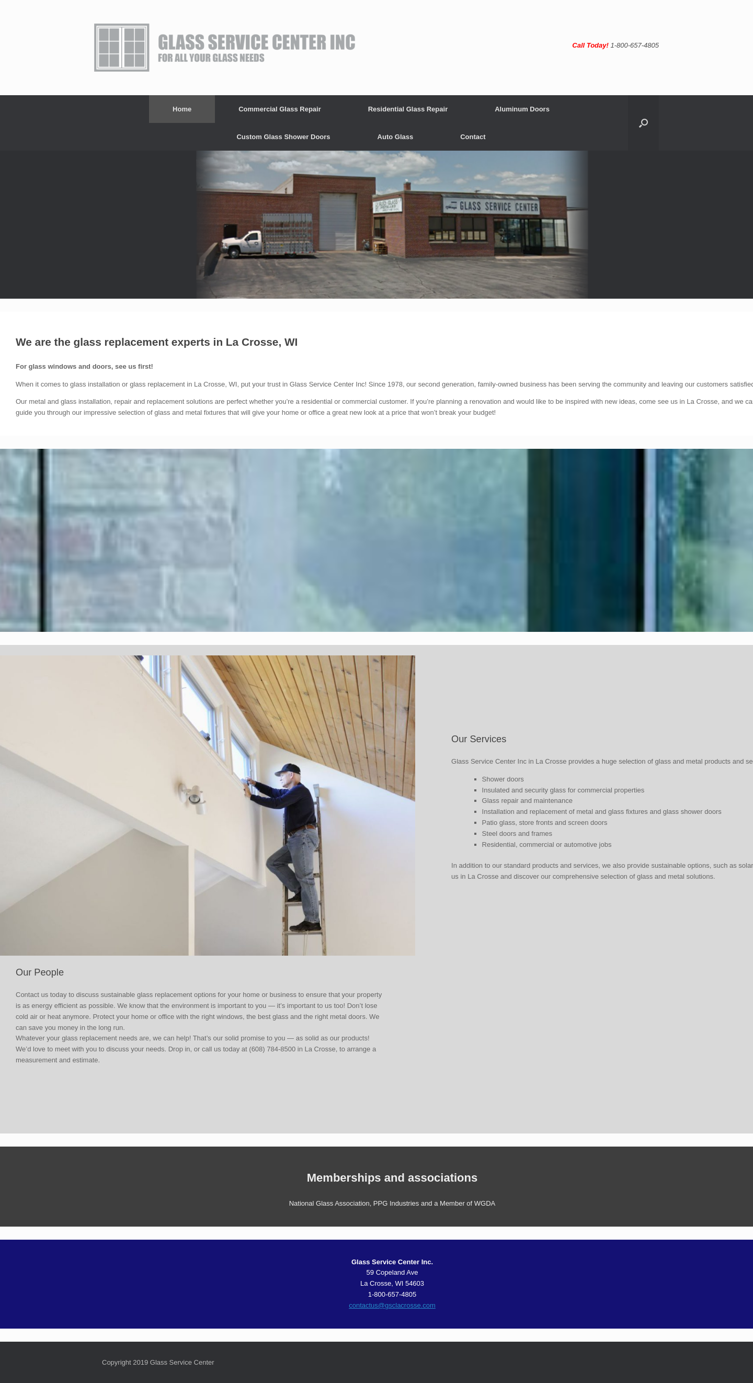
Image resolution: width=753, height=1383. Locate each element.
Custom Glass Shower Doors (283, 137)
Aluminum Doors (522, 109)
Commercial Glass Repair (279, 109)
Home (182, 109)
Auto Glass (396, 137)
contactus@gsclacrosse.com (392, 1305)
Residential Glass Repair (408, 109)
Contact (472, 137)
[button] (643, 123)
